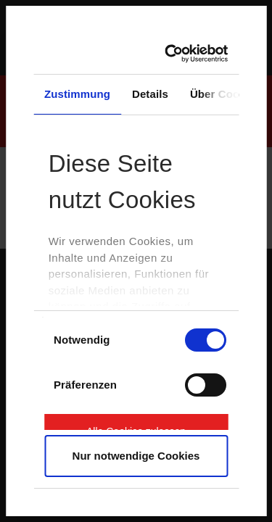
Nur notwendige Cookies (136, 456)
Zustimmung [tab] (77, 94)
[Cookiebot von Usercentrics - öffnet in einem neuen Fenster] (174, 53)
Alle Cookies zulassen (136, 428)
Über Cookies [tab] (225, 94)
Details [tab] (150, 94)
